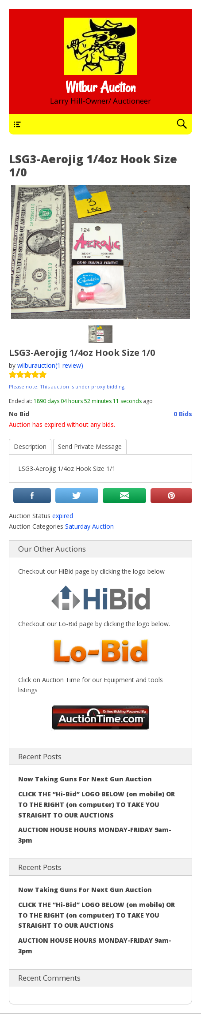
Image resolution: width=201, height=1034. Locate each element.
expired (62, 515)
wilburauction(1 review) (50, 365)
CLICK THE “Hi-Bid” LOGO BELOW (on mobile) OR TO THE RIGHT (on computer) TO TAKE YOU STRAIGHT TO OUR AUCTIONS (96, 804)
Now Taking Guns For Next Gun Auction (85, 779)
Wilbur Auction (100, 87)
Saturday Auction (89, 526)
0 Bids (183, 414)
